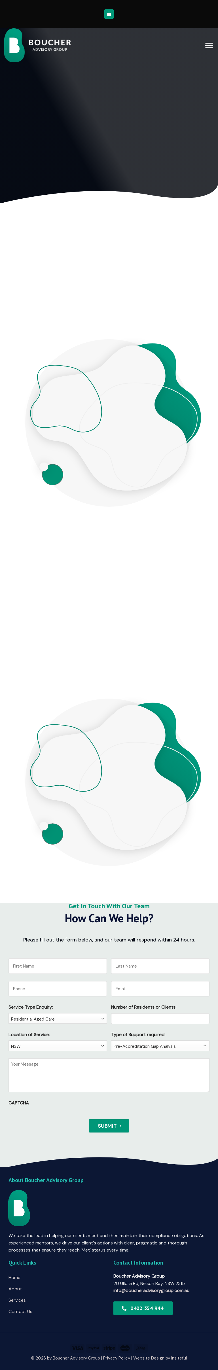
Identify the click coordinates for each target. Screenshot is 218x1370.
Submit (107, 1126)
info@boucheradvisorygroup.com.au (151, 1290)
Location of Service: (29, 1035)
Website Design (148, 1358)
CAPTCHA (19, 1103)
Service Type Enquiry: (31, 1007)
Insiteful (179, 1358)
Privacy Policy (116, 1358)
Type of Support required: (138, 1035)
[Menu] (209, 45)
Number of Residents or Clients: (143, 1007)
